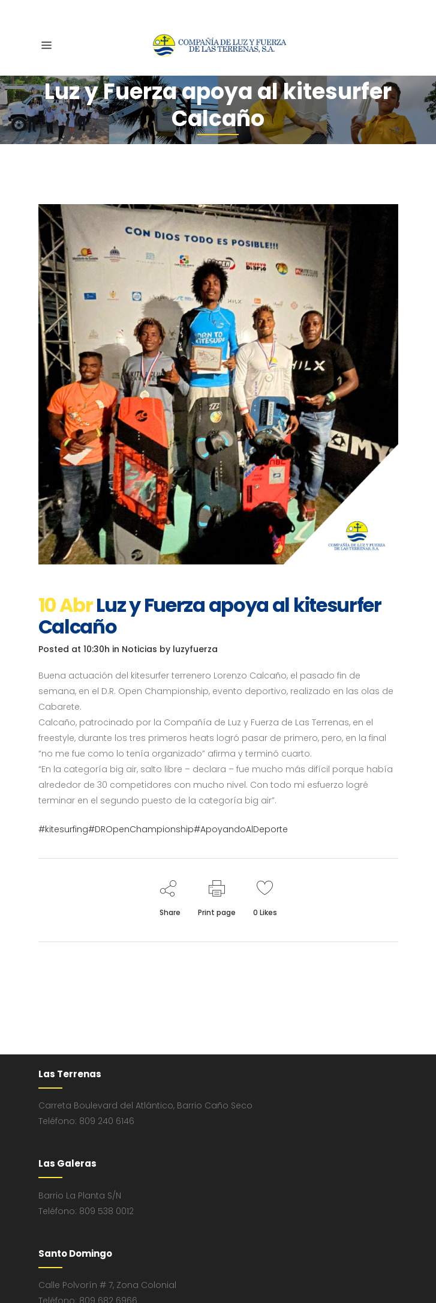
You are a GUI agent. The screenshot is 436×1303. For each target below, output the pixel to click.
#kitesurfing (63, 829)
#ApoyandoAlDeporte (241, 829)
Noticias (139, 649)
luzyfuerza (195, 649)
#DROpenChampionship (141, 829)
